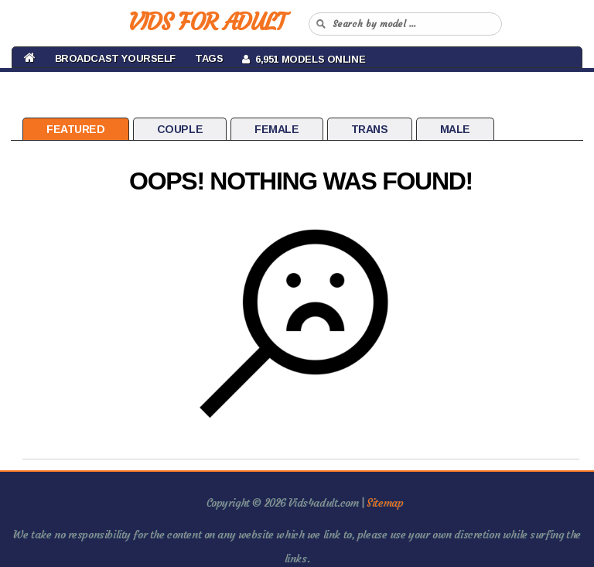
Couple (180, 129)
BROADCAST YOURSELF (115, 58)
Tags (209, 58)
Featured (75, 129)
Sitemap (385, 503)
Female (276, 129)
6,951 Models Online (303, 59)
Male (455, 129)
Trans (369, 129)
